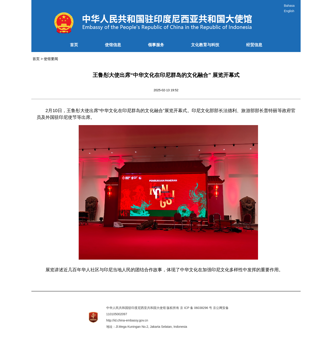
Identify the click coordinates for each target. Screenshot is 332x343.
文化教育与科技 (205, 45)
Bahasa (289, 5)
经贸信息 (254, 45)
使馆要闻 (51, 59)
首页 (74, 45)
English (289, 11)
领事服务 (156, 45)
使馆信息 (113, 45)
